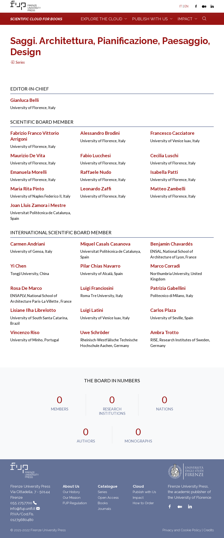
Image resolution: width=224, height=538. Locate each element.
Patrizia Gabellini (168, 288)
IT (180, 6)
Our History (71, 492)
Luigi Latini (91, 310)
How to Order (143, 503)
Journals (104, 509)
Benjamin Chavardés (171, 244)
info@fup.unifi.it (22, 508)
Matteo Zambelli (167, 188)
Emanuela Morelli (28, 172)
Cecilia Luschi (164, 155)
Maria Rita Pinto (27, 188)
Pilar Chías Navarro (100, 266)
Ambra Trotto (164, 332)
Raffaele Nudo (95, 172)
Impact (185, 19)
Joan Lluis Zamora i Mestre (38, 205)
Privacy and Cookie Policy (182, 530)
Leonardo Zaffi (95, 188)
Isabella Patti (164, 172)
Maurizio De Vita (27, 155)
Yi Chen (18, 266)
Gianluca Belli (24, 100)
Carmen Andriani (27, 244)
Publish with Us (144, 492)
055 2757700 (21, 503)
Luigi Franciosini (96, 288)
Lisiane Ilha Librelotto (33, 310)
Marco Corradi (165, 266)
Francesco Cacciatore (172, 133)
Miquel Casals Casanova (105, 244)
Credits (208, 530)
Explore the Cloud (101, 19)
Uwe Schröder (94, 332)
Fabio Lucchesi (95, 155)
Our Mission (71, 498)
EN (186, 6)
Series (102, 492)
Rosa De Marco (26, 288)
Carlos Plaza (163, 310)
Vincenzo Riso (24, 332)
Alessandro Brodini (100, 133)
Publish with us (150, 19)
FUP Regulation (75, 503)
